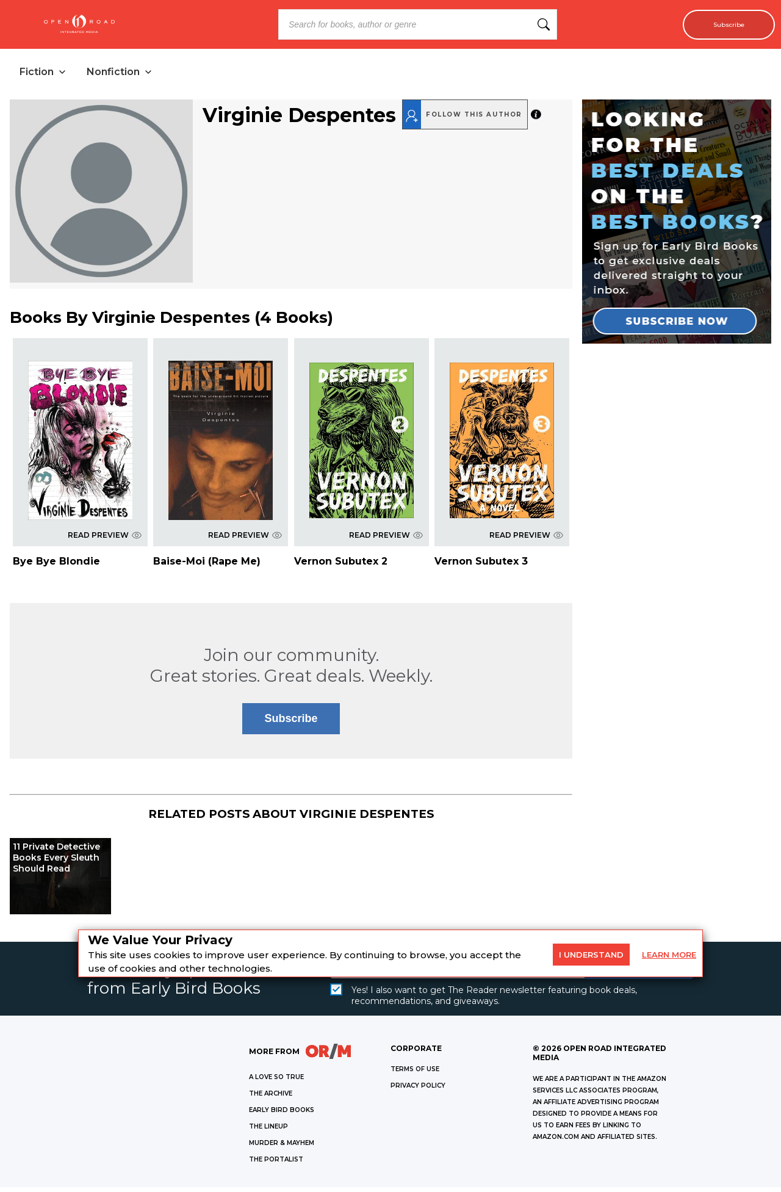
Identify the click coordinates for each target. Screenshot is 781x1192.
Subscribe (721, 24)
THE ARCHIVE (270, 1098)
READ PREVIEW (105, 539)
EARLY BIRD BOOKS (281, 1115)
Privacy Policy (417, 1090)
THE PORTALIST (276, 1164)
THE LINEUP (268, 1131)
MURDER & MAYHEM (281, 1148)
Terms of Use (414, 1074)
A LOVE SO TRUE (276, 1082)
